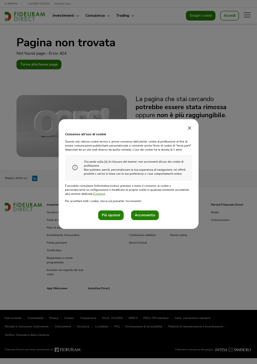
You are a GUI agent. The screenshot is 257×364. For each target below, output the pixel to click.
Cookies (99, 194)
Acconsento (145, 215)
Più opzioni (111, 215)
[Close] (190, 127)
